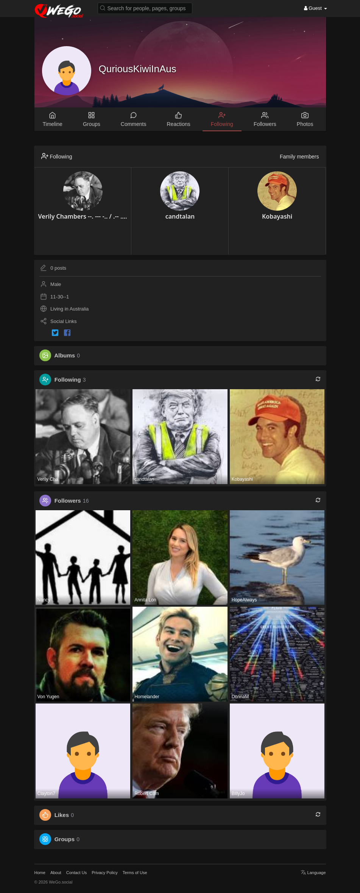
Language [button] (313, 872)
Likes (62, 815)
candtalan (180, 216)
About (55, 872)
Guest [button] (315, 8)
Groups (65, 839)
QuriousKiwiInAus (137, 69)
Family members (299, 157)
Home (39, 872)
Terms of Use (135, 872)
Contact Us (76, 872)
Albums (64, 355)
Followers (68, 500)
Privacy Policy (104, 872)
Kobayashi (277, 216)
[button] (145, 8)
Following (68, 379)
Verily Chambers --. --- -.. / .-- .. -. (83, 216)
